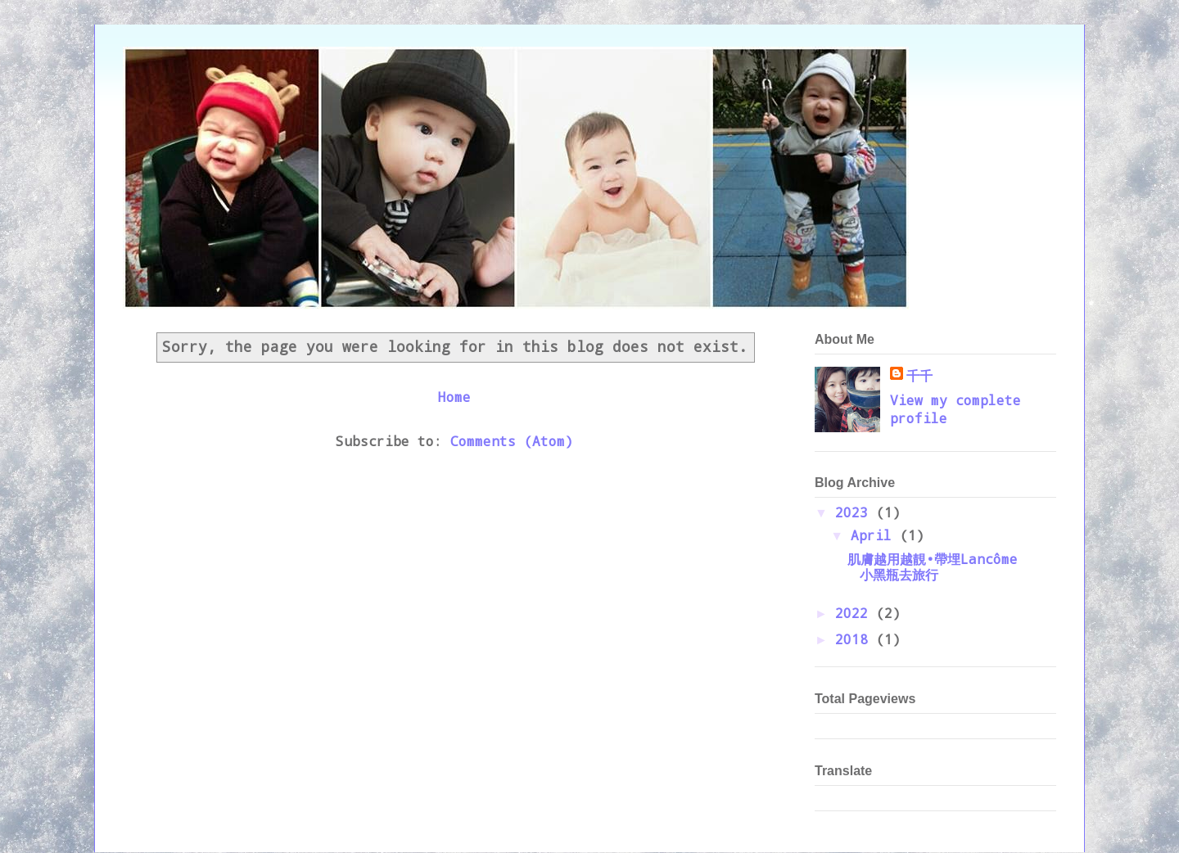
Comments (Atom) (511, 440)
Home (454, 396)
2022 (855, 612)
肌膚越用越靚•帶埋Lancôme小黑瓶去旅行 (932, 566)
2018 (855, 639)
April (875, 535)
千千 (919, 375)
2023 (855, 512)
